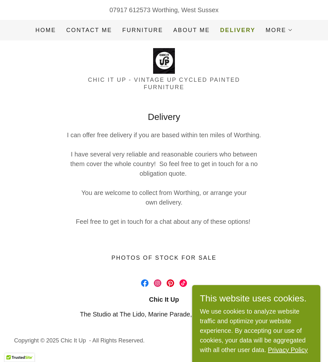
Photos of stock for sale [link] (164, 258)
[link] (164, 60)
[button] (279, 30)
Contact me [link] (89, 30)
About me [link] (191, 30)
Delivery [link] (237, 30)
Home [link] (45, 30)
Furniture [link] (142, 30)
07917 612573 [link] (130, 9)
